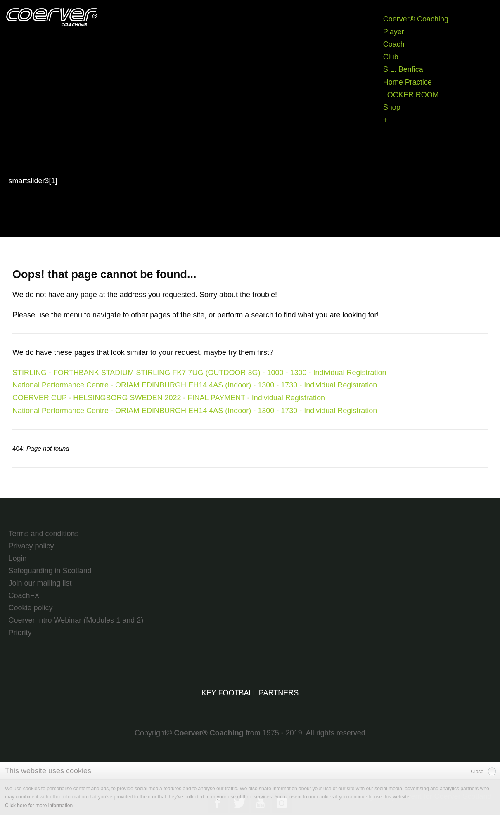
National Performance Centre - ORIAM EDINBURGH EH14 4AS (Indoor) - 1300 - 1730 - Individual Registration (194, 385)
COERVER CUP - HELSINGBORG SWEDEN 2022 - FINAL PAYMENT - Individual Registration (168, 398)
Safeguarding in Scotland (50, 571)
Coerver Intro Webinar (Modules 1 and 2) (76, 620)
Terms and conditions (44, 533)
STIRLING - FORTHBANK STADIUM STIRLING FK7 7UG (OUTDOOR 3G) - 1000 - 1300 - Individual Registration (199, 373)
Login (18, 558)
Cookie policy (31, 608)
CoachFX (24, 595)
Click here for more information (39, 805)
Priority (20, 632)
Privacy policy (31, 546)
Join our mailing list (40, 583)
